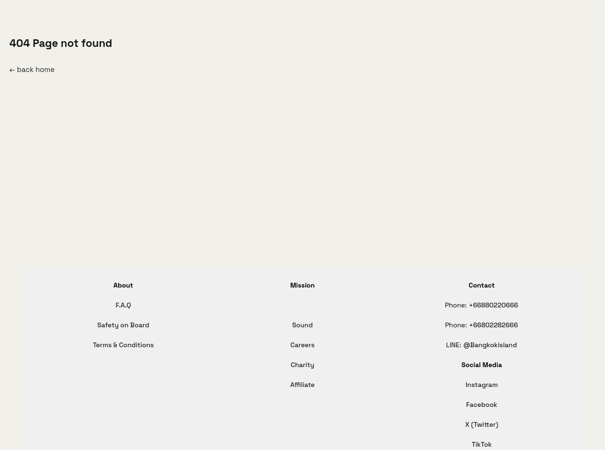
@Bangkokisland (490, 345)
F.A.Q (123, 305)
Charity (302, 364)
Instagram (482, 384)
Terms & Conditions (123, 345)
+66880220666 (493, 305)
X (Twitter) (481, 424)
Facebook (481, 404)
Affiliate (302, 384)
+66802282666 (493, 325)
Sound (302, 325)
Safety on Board (123, 325)
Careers (302, 345)
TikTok (482, 444)
